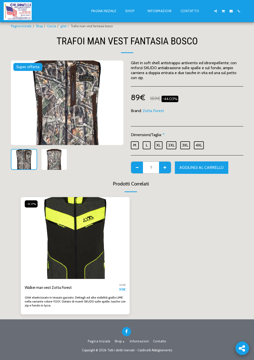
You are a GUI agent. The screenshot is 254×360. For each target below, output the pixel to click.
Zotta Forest (153, 110)
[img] (75, 238)
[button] (207, 11)
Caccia (51, 26)
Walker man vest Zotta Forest (50, 287)
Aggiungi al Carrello (201, 167)
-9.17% (31, 204)
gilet (63, 26)
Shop (39, 26)
